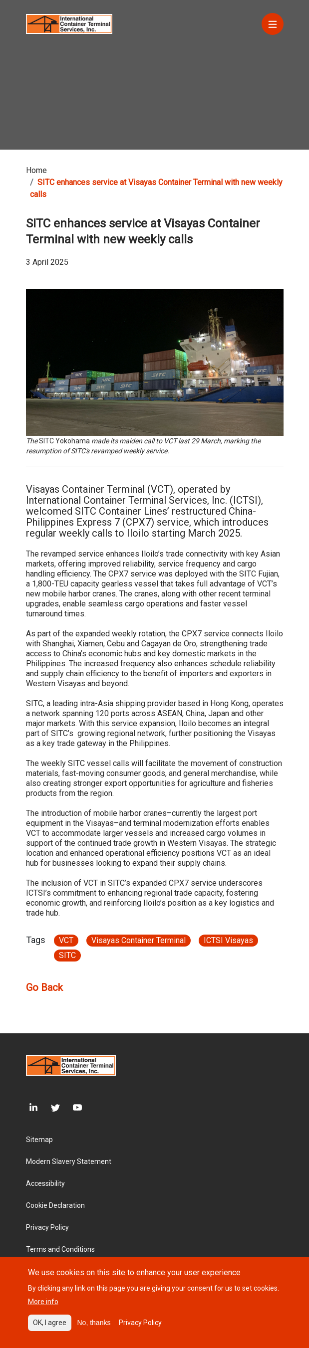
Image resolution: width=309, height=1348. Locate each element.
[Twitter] (49, 1107)
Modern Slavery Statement (68, 1161)
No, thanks (94, 1330)
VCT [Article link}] (66, 940)
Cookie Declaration (55, 1205)
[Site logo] (69, 23)
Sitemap (39, 1140)
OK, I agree (49, 1330)
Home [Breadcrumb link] (36, 170)
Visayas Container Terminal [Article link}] (138, 940)
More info (43, 1309)
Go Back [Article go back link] (44, 987)
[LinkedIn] (32, 1107)
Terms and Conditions (60, 1249)
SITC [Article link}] (67, 955)
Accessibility (45, 1183)
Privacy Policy (47, 1227)
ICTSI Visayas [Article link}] (228, 940)
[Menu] (273, 24)
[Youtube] (71, 1107)
